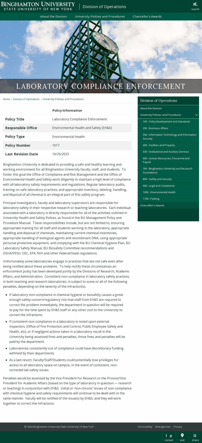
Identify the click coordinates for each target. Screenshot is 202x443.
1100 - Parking (151, 198)
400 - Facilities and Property (159, 145)
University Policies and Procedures (100, 16)
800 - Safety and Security (157, 179)
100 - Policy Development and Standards (166, 121)
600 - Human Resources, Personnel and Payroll (166, 160)
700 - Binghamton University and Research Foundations (167, 170)
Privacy (178, 426)
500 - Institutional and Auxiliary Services (166, 151)
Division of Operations (104, 6)
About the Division (53, 16)
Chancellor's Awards (147, 16)
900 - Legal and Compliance (159, 185)
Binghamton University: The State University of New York (38, 6)
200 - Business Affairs (155, 128)
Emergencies (163, 426)
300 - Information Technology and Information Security (169, 136)
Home (6, 99)
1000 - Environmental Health (159, 192)
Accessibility (145, 426)
